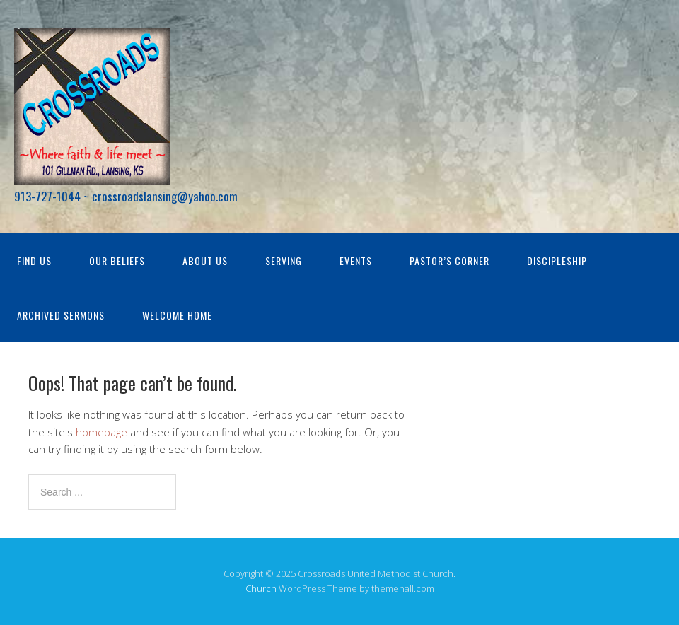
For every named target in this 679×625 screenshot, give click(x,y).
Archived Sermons (61, 315)
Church (261, 588)
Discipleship (557, 260)
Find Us (34, 260)
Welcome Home (177, 315)
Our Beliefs (117, 260)
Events (356, 260)
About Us (205, 260)
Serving (283, 260)
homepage (101, 432)
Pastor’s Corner (449, 260)
